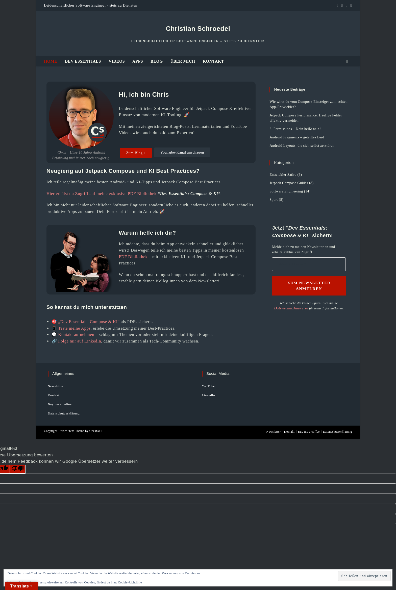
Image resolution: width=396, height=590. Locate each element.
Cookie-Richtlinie (130, 582)
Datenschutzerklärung (64, 413)
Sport (273, 200)
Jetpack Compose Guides (288, 183)
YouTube (208, 386)
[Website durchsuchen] (347, 61)
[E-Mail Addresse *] (309, 264)
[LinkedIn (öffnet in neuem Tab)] (337, 5)
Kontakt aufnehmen (76, 334)
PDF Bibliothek (133, 256)
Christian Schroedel (198, 28)
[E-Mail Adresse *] (348, 544)
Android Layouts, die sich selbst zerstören (301, 146)
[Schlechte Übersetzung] (18, 469)
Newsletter (55, 386)
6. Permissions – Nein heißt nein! (295, 129)
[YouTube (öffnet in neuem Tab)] (346, 5)
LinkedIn (208, 395)
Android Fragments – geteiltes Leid (296, 137)
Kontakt (53, 395)
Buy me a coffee (59, 404)
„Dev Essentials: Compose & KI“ (89, 321)
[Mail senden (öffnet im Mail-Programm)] (350, 5)
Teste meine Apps (74, 328)
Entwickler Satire (282, 175)
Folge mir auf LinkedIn (79, 341)
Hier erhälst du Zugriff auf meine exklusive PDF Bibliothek (101, 193)
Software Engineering (286, 191)
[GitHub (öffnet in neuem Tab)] (342, 5)
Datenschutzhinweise (330, 581)
